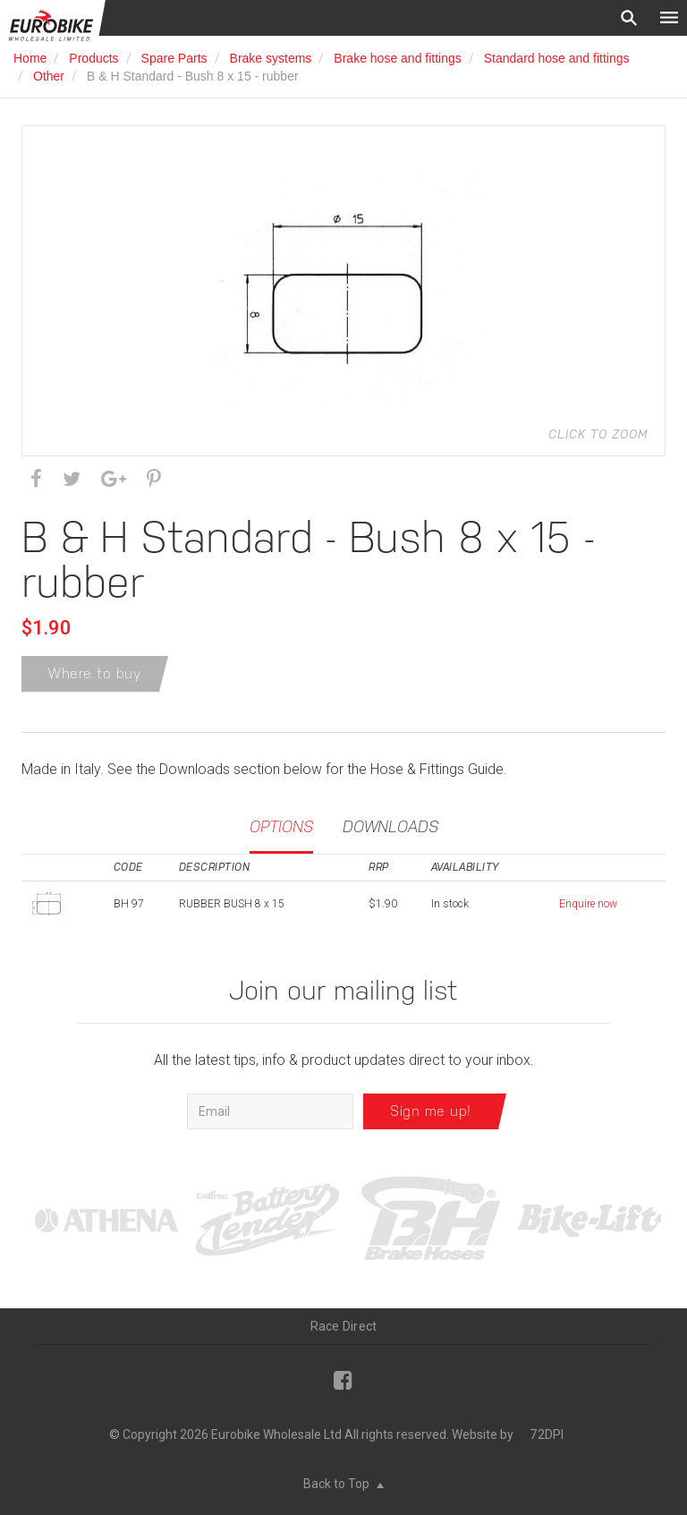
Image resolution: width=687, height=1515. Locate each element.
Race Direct (343, 1326)
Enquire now (588, 904)
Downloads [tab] (390, 826)
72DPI (547, 1434)
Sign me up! (430, 1110)
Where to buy (94, 673)
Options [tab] (281, 826)
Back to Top (343, 1484)
